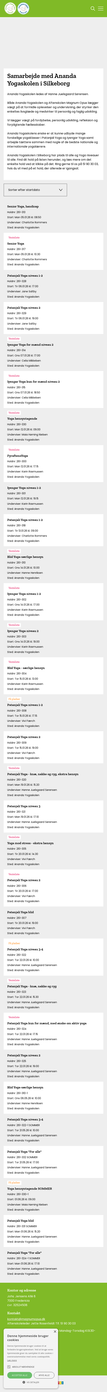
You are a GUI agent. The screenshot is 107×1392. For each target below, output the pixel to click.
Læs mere (12, 1360)
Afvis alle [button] (44, 1375)
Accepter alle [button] (19, 1375)
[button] (30, 1382)
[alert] (31, 1358)
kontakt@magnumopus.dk (26, 1319)
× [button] (55, 1331)
